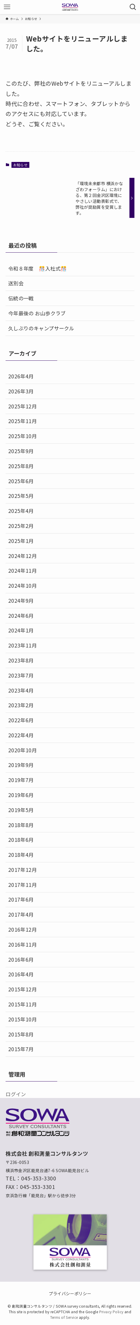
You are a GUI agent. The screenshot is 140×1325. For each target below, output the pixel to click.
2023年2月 (21, 705)
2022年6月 (21, 720)
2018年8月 (21, 825)
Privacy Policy (111, 1311)
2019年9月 (21, 764)
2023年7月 (21, 675)
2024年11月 (22, 570)
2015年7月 (21, 1049)
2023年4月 (21, 690)
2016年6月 (21, 959)
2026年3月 (21, 391)
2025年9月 (21, 451)
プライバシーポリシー (70, 1293)
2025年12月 (22, 406)
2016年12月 (22, 929)
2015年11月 (22, 1004)
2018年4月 (21, 854)
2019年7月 (21, 780)
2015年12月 (22, 989)
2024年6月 (21, 615)
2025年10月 (22, 436)
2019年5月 (21, 810)
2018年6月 (21, 839)
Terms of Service (64, 1317)
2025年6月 (21, 481)
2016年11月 (22, 944)
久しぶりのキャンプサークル (41, 328)
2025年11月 (22, 421)
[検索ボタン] (133, 7)
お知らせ (20, 164)
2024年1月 (21, 630)
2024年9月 (21, 600)
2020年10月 (22, 750)
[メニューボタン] (7, 7)
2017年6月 (21, 899)
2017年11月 (22, 884)
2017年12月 (22, 869)
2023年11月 (22, 645)
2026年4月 (21, 376)
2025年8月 (21, 466)
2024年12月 (22, 555)
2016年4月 (21, 974)
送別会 (15, 283)
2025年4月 (21, 510)
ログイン (16, 1094)
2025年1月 (21, 540)
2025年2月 (21, 525)
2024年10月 (22, 585)
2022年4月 (21, 735)
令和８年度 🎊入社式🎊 (37, 268)
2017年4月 (21, 914)
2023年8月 (21, 660)
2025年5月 (21, 495)
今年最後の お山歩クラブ (37, 313)
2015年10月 (22, 1019)
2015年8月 (21, 1034)
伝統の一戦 (21, 298)
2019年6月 (21, 795)
